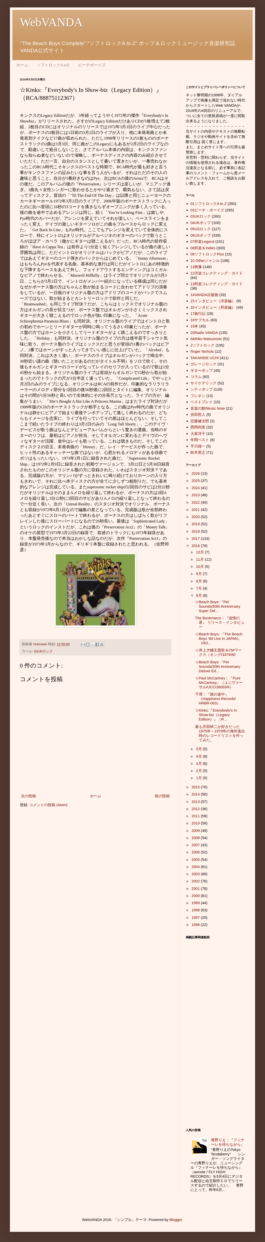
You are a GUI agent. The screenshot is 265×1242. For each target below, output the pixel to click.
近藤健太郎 (199, 421)
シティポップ (201, 389)
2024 (196, 488)
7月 (199, 588)
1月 (199, 778)
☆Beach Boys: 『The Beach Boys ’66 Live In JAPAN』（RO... (218, 638)
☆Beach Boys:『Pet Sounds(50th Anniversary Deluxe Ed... (217, 666)
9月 (199, 573)
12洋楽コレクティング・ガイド (216, 273)
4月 (199, 756)
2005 (196, 859)
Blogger (175, 1219)
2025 (196, 480)
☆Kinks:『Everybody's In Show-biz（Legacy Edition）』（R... (216, 714)
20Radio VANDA (204, 332)
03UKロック (43, 651)
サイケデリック (203, 383)
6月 (199, 595)
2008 (196, 838)
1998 (196, 910)
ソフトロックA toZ (53, 65)
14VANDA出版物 (204, 295)
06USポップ (200, 235)
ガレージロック (203, 364)
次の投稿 (28, 796)
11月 (200, 559)
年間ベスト (199, 440)
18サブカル (200, 320)
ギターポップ (201, 370)
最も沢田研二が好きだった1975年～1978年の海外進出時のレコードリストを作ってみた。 (220, 733)
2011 (196, 816)
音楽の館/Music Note (207, 408)
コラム (196, 376)
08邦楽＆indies (202, 248)
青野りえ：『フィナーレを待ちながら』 (227, 1142)
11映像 (196, 267)
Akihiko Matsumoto (206, 339)
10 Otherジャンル (205, 260)
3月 (199, 763)
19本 (194, 326)
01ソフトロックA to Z (208, 203)
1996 (196, 924)
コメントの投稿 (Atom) (48, 805)
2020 (196, 517)
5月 (199, 749)
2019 (196, 524)
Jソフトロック (202, 345)
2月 (199, 771)
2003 (196, 874)
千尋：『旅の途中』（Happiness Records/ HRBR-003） (215, 698)
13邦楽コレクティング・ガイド (216, 284)
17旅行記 (198, 313)
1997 (196, 917)
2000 (196, 896)
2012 (196, 809)
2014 (196, 794)
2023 (196, 495)
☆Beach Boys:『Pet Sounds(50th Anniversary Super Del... (217, 606)
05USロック (200, 229)
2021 (196, 509)
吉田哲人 (197, 414)
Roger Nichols (202, 351)
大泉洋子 (197, 433)
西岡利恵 (197, 427)
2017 (196, 538)
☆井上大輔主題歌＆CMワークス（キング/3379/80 (218, 652)
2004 (196, 867)
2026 (196, 473)
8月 (199, 581)
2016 (196, 546)
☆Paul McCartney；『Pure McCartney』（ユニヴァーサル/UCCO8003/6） (219, 682)
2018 (196, 531)
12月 (200, 552)
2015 (196, 787)
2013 (196, 801)
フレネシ (197, 396)
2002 (196, 881)
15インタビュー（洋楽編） (213, 301)
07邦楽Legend (202, 241)
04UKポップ (200, 223)
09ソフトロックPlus (207, 254)
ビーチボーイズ (92, 65)
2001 (196, 888)
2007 (196, 845)
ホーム (22, 65)
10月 (200, 566)
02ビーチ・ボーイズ (207, 210)
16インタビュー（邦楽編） (213, 307)
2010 (196, 823)
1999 (196, 903)
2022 (196, 502)
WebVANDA (51, 22)
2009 (196, 830)
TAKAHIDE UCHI (204, 358)
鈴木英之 (197, 452)
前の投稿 (162, 796)
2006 (196, 852)
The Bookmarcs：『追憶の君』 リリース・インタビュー (219, 622)
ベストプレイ (201, 402)
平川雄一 (197, 446)
